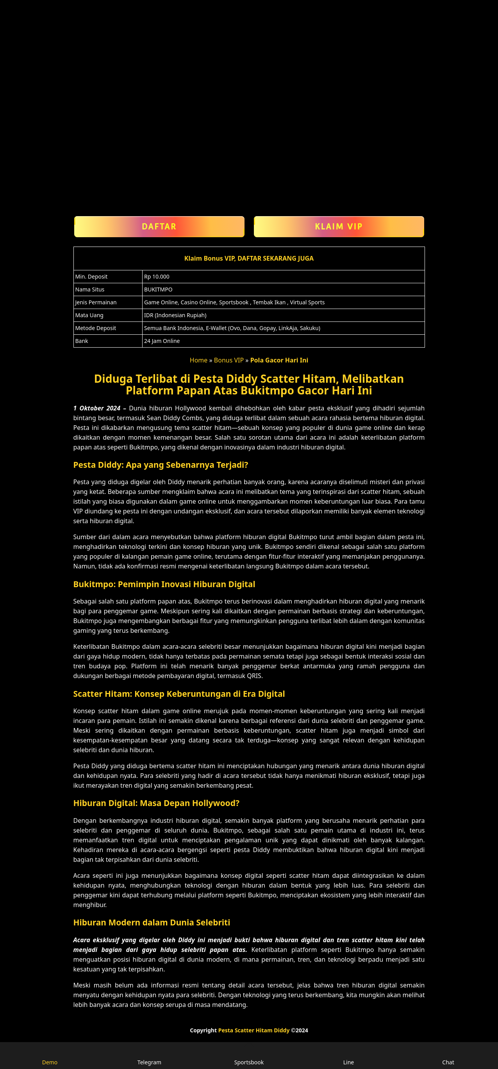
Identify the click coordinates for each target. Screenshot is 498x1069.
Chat (448, 1055)
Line (349, 1055)
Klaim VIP (339, 226)
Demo (50, 1055)
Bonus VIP (229, 360)
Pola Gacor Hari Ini (279, 360)
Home (199, 360)
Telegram (149, 1055)
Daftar (159, 226)
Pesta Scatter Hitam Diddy (254, 1030)
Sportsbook (249, 1055)
